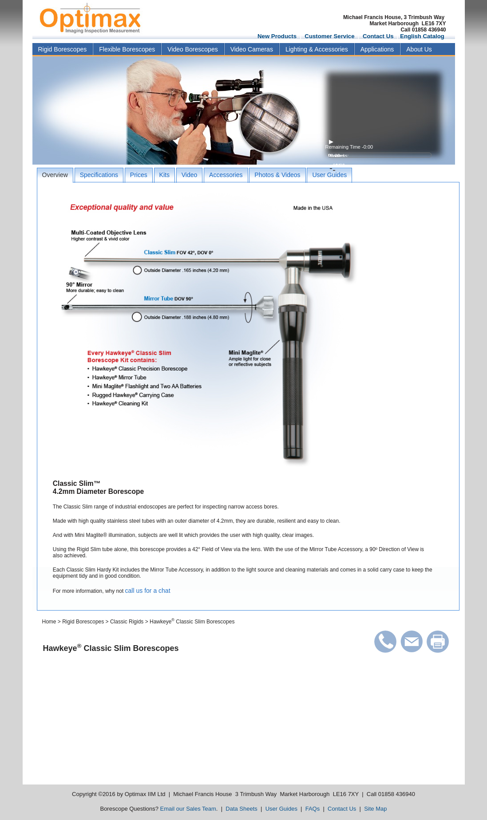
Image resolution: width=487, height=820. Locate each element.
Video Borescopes (192, 49)
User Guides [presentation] (329, 174)
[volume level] (379, 160)
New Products (277, 36)
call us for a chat (147, 590)
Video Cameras (251, 49)
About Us (419, 49)
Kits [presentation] (164, 174)
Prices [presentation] (138, 174)
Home (49, 622)
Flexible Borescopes (127, 49)
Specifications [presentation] (99, 174)
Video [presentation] (190, 174)
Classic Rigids (126, 622)
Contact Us (378, 36)
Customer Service (329, 36)
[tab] (55, 175)
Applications (377, 49)
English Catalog (422, 36)
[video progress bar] (380, 155)
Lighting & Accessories (316, 49)
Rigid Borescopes (62, 49)
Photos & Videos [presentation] (277, 174)
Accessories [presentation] (225, 174)
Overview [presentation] (55, 174)
